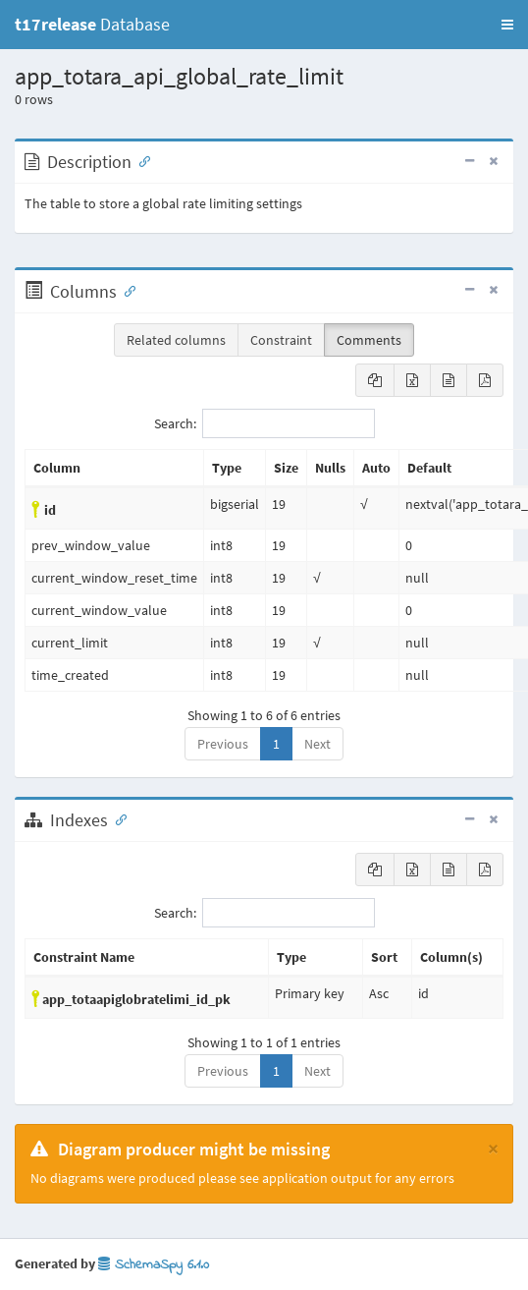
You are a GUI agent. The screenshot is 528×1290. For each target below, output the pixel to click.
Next (317, 744)
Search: (264, 423)
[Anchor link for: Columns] (125, 290)
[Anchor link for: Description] (140, 160)
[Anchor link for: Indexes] (117, 818)
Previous (222, 744)
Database (92, 24)
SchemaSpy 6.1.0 (153, 1265)
